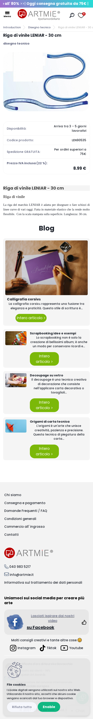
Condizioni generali (20, 519)
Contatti (11, 534)
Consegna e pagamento (24, 503)
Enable (49, 706)
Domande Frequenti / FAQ (25, 511)
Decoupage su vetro (46, 375)
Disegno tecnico (39, 27)
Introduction (12, 27)
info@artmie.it (22, 574)
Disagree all (22, 707)
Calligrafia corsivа (24, 299)
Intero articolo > (31, 317)
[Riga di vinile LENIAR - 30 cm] (46, 81)
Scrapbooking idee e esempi (53, 333)
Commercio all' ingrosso (24, 526)
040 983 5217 (20, 566)
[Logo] (39, 15)
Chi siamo (12, 495)
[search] (72, 15)
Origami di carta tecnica (49, 421)
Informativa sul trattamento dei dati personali (43, 582)
